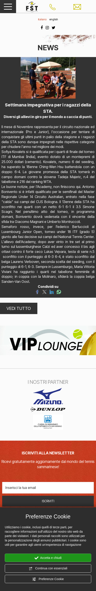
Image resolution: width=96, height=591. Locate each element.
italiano (42, 19)
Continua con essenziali (48, 568)
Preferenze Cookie (48, 579)
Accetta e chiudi (48, 558)
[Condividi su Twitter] (44, 291)
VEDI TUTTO (19, 308)
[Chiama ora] (53, 6)
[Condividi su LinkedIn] (51, 291)
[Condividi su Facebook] (37, 291)
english (53, 19)
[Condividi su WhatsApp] (58, 291)
